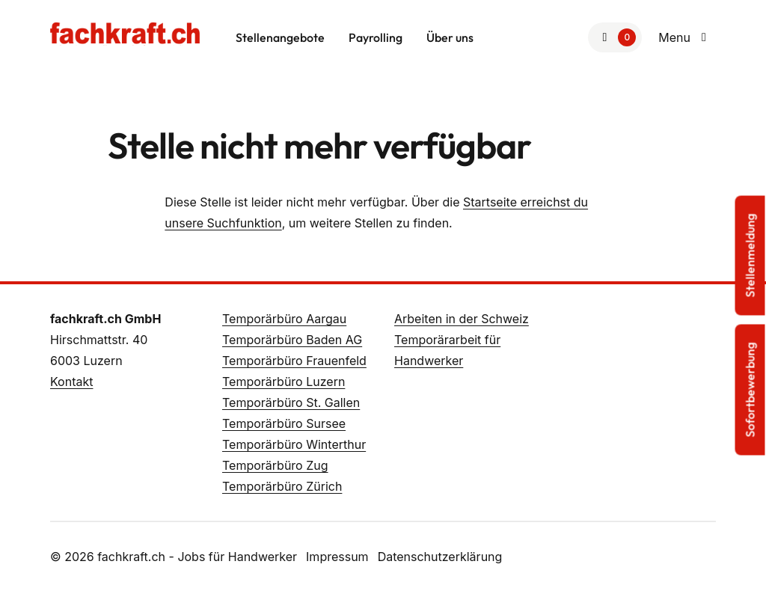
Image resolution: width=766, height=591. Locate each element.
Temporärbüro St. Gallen (291, 402)
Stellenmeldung (750, 256)
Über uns (450, 37)
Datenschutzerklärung (440, 556)
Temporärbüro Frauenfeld (294, 360)
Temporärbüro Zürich (282, 486)
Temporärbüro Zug (275, 465)
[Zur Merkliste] (615, 37)
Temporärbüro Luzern (283, 381)
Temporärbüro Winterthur (294, 444)
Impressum (337, 556)
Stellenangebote (280, 37)
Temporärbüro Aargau (284, 318)
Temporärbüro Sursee (284, 423)
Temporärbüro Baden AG (292, 339)
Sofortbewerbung (750, 390)
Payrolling (375, 37)
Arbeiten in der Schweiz (461, 318)
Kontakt (71, 381)
